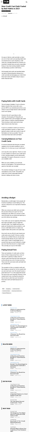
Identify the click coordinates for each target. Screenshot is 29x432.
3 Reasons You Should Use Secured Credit (17, 326)
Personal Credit (6, 11)
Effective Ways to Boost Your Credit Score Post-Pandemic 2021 (18, 422)
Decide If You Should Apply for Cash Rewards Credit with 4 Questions (18, 319)
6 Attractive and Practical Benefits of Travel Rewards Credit (17, 311)
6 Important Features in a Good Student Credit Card (18, 386)
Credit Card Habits (6, 282)
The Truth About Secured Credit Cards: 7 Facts (17, 394)
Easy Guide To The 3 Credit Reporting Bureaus (17, 413)
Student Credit (13, 384)
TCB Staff (5, 16)
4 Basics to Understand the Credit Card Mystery (17, 302)
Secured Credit (13, 324)
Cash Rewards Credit (14, 316)
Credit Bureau (13, 411)
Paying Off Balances (6, 284)
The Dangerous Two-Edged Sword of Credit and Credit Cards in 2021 (17, 406)
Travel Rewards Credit (14, 346)
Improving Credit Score (16, 282)
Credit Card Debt (16, 280)
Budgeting (8, 280)
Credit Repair (13, 418)
